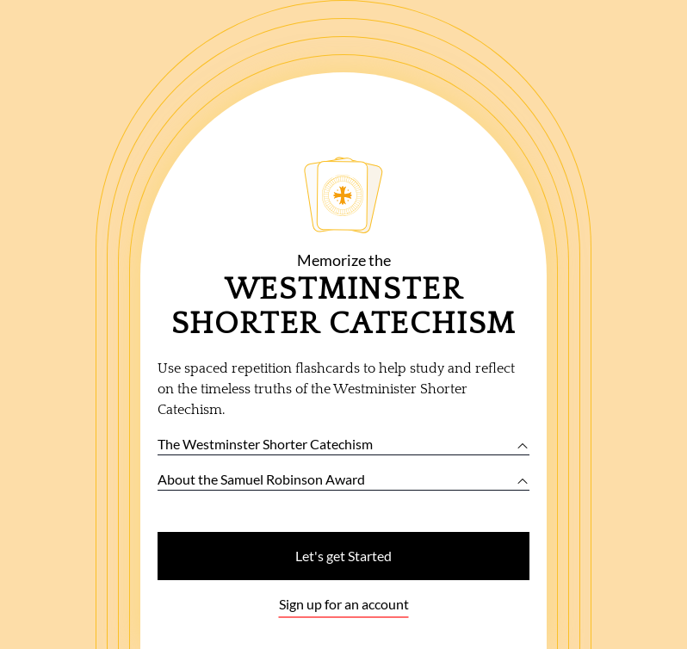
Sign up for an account (344, 604)
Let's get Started (343, 555)
